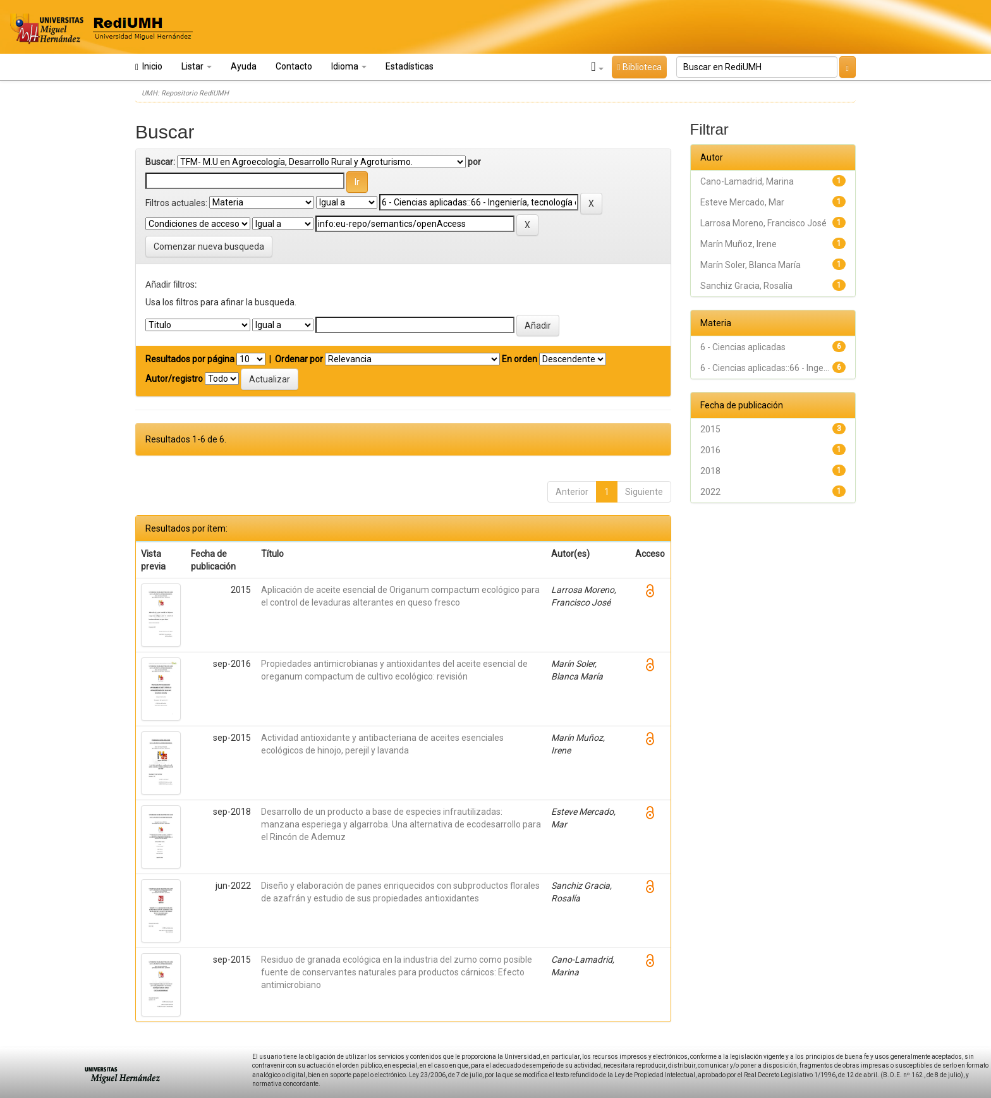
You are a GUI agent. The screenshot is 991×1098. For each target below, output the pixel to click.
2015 (710, 429)
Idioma (349, 66)
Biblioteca (639, 67)
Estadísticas (410, 66)
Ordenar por (299, 359)
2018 (710, 471)
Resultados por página (189, 359)
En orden (519, 359)
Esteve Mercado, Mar (742, 202)
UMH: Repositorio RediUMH (185, 93)
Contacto (294, 66)
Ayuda (244, 66)
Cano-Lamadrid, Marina (747, 181)
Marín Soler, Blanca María (750, 265)
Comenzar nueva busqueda (209, 246)
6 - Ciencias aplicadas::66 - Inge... (764, 368)
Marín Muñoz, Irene (738, 244)
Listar (196, 66)
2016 (710, 450)
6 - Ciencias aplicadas (743, 347)
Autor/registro (174, 379)
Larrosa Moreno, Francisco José (763, 223)
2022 (710, 492)
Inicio (148, 66)
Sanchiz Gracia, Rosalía (746, 286)
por (474, 162)
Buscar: (160, 162)
